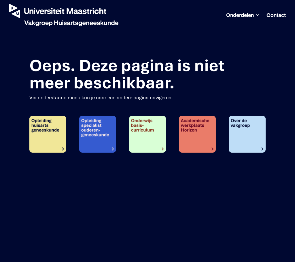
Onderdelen (240, 15)
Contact (276, 15)
